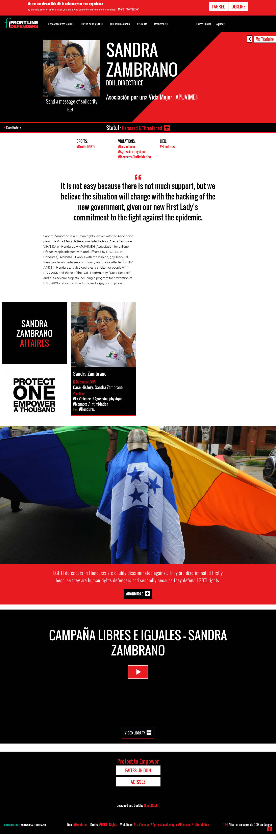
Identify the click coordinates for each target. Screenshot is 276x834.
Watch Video (138, 674)
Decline (238, 6)
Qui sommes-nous (120, 24)
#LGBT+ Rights (108, 824)
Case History (13, 128)
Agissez (220, 24)
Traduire (267, 39)
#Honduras (167, 146)
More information (128, 9)
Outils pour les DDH (92, 24)
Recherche (161, 24)
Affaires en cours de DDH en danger (247, 824)
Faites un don (203, 24)
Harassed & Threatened (141, 128)
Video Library (135, 732)
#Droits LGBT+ (85, 146)
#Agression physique (132, 151)
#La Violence (126, 146)
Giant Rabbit (151, 805)
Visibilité (142, 24)
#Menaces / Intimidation (134, 156)
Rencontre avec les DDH (61, 24)
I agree (218, 6)
